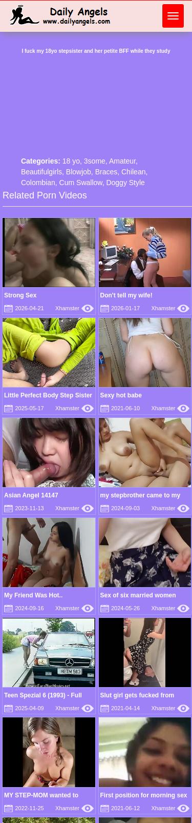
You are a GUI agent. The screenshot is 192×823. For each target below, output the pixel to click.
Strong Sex (20, 295)
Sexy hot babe (121, 395)
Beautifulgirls (41, 172)
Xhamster (74, 308)
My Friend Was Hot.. (33, 595)
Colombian (38, 182)
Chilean (133, 172)
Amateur (122, 161)
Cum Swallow (80, 182)
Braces (106, 172)
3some (94, 161)
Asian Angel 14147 (31, 495)
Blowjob (78, 172)
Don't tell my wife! (126, 295)
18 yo (71, 161)
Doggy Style (125, 182)
